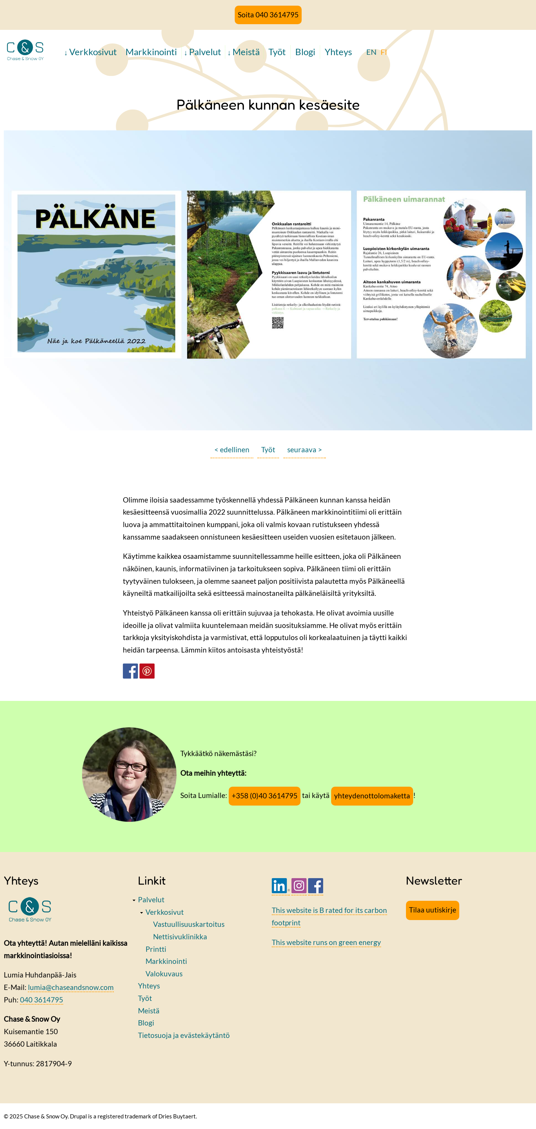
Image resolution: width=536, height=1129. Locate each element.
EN (371, 51)
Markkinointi (151, 51)
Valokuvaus (164, 973)
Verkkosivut (93, 51)
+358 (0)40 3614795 (264, 795)
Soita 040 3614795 (268, 14)
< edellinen (231, 449)
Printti (156, 949)
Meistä (246, 51)
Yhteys (338, 51)
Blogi (305, 51)
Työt (277, 51)
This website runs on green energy (326, 942)
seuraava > (304, 449)
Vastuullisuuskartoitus (189, 924)
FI (384, 51)
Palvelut (205, 51)
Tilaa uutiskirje (432, 909)
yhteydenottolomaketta (372, 795)
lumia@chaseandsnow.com (71, 987)
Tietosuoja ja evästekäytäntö (184, 1035)
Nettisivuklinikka (180, 936)
